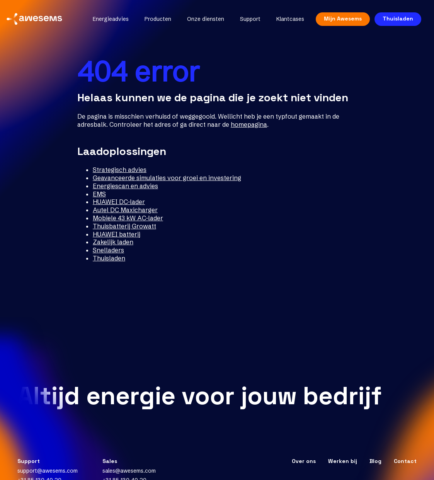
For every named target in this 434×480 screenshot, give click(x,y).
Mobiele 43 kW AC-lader (128, 218)
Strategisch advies (119, 170)
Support (245, 21)
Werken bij (342, 461)
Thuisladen (393, 21)
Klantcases (286, 21)
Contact (405, 461)
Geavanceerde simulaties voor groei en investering (167, 178)
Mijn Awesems (338, 21)
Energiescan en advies (125, 186)
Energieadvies (106, 21)
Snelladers (108, 250)
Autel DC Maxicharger (125, 210)
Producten (153, 21)
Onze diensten (201, 21)
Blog (375, 461)
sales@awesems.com (129, 470)
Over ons (304, 461)
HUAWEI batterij (116, 234)
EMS (99, 194)
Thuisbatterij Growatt (124, 226)
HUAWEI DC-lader (119, 202)
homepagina (249, 124)
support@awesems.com (47, 470)
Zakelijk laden (113, 242)
